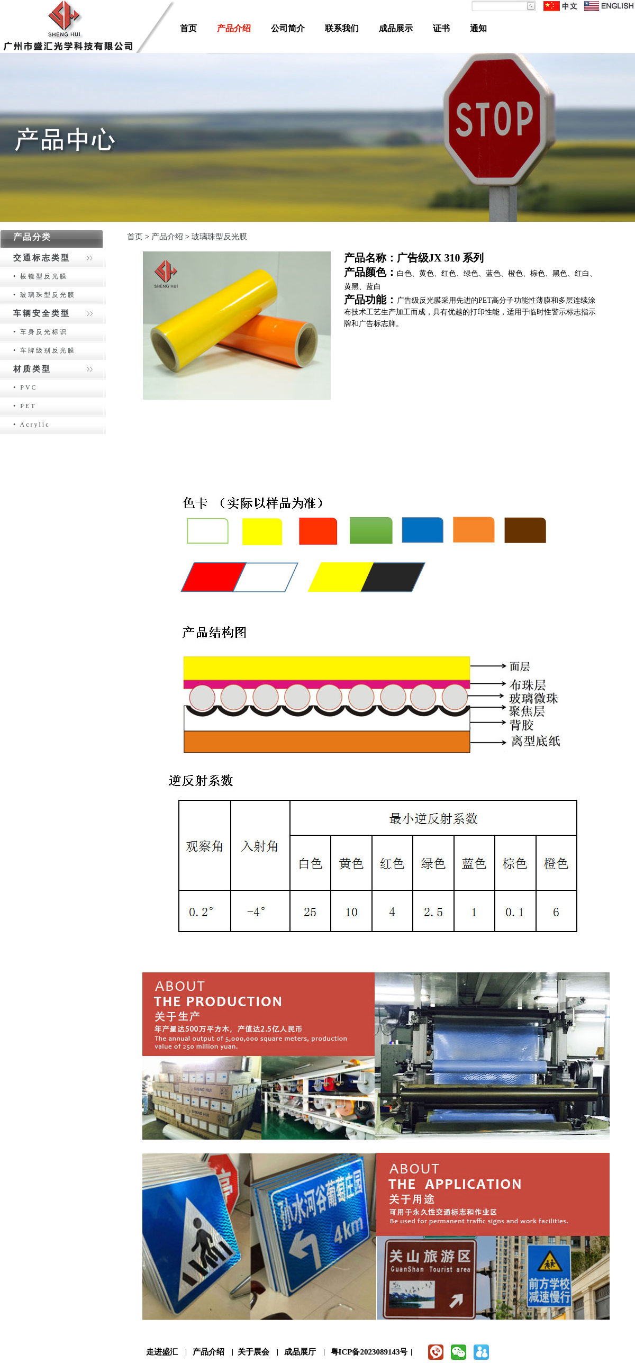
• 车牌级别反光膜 (44, 350)
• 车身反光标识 (40, 332)
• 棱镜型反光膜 (40, 276)
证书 (441, 28)
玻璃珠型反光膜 (219, 236)
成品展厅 (300, 1352)
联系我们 (342, 28)
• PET (25, 406)
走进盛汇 (162, 1352)
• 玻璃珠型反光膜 (44, 295)
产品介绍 (234, 28)
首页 (188, 28)
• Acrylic (31, 424)
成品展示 (396, 28)
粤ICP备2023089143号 (369, 1352)
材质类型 (32, 369)
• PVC (25, 387)
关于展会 (253, 1352)
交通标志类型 (41, 258)
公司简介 (288, 28)
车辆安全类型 (41, 313)
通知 (478, 28)
